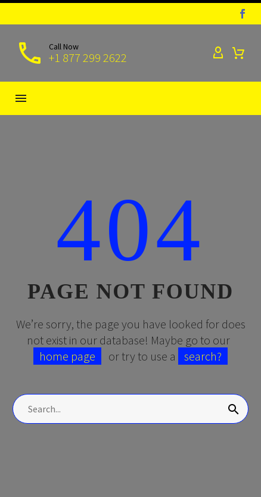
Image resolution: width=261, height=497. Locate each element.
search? (203, 356)
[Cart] (238, 53)
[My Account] (218, 53)
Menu (20, 98)
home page (67, 356)
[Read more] (71, 53)
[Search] (130, 409)
